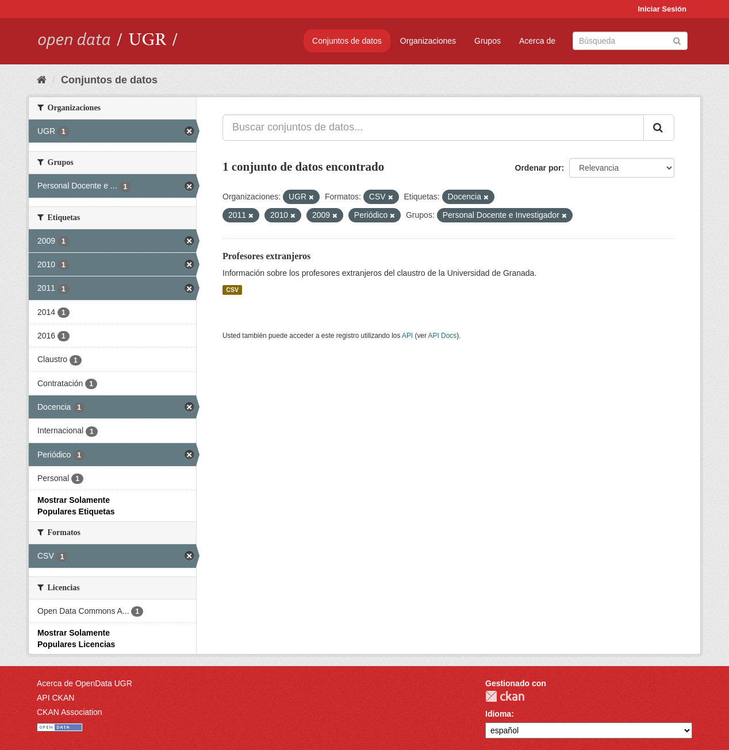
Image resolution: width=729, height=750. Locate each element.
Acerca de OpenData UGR (84, 683)
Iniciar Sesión (662, 9)
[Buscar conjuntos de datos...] (433, 127)
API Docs (442, 336)
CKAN (504, 696)
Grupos (487, 40)
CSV (232, 289)
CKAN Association (69, 712)
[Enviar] (677, 40)
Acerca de (537, 40)
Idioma (498, 713)
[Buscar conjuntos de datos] (630, 41)
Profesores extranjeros (266, 256)
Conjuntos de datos (347, 40)
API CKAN (55, 697)
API (407, 336)
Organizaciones (428, 40)
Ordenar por (538, 167)
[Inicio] (42, 80)
